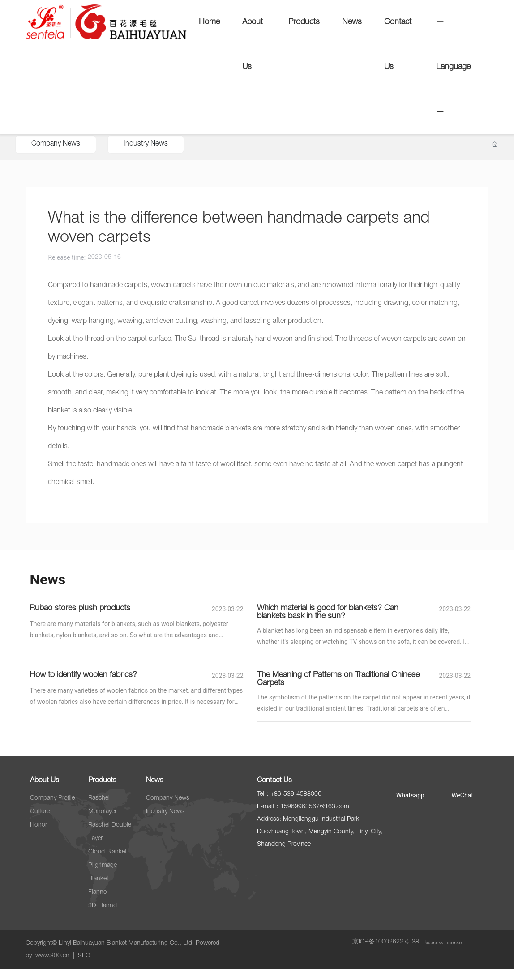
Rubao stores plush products (80, 609)
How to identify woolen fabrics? (83, 675)
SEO (84, 956)
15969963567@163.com (314, 807)
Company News (55, 144)
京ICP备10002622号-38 (385, 942)
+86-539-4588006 (295, 794)
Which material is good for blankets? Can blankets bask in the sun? (327, 613)
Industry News (146, 144)
